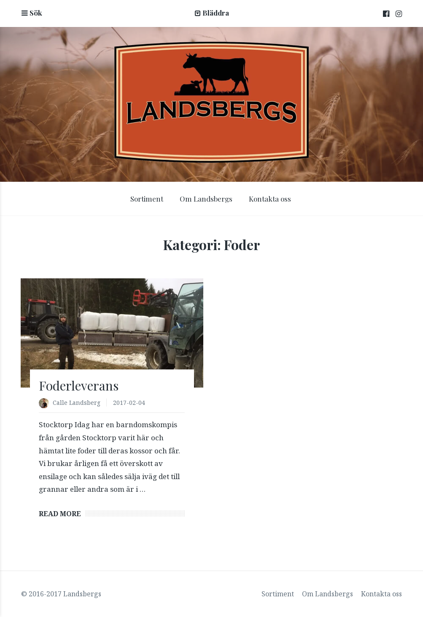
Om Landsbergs (206, 198)
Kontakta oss (270, 198)
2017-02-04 (129, 403)
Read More (60, 513)
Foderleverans (79, 385)
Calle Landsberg (76, 403)
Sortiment (146, 198)
